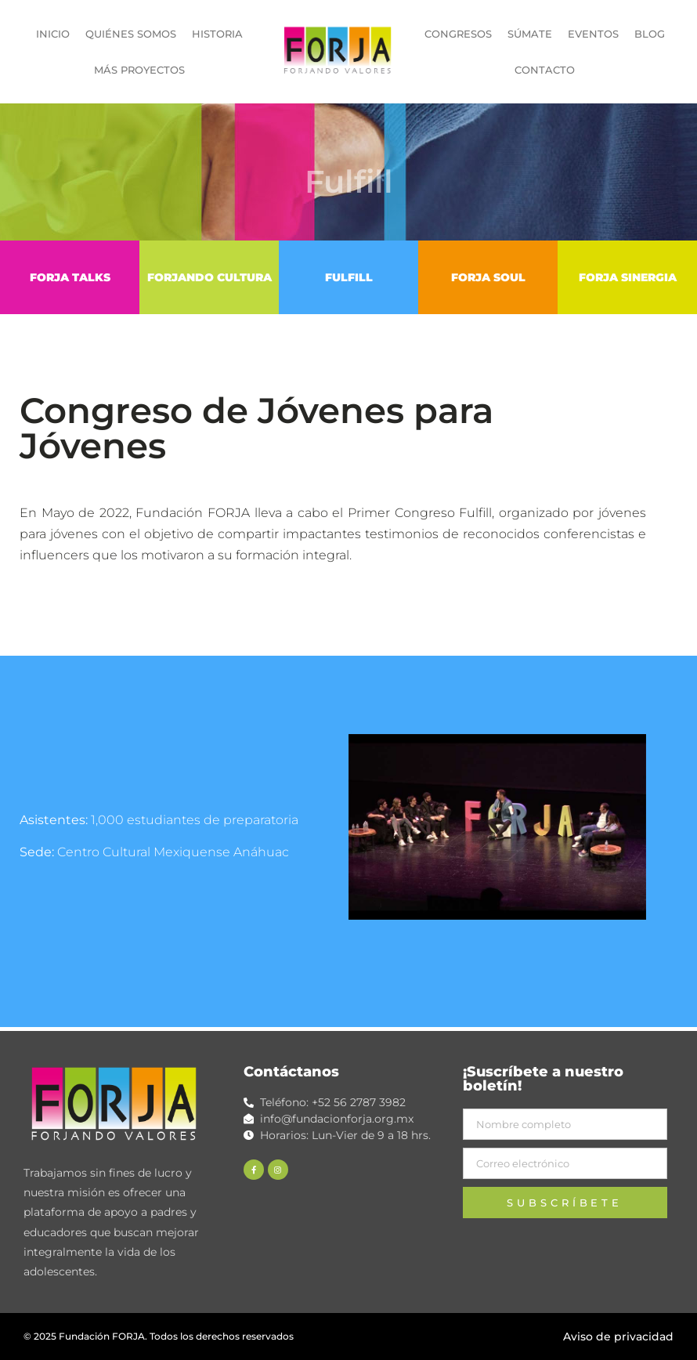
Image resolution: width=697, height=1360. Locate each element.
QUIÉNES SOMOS (130, 33)
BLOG (649, 33)
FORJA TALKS (70, 277)
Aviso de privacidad (618, 1336)
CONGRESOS (458, 33)
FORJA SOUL (488, 277)
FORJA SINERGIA (628, 277)
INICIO (53, 33)
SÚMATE (529, 33)
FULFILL (349, 277)
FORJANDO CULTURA (209, 277)
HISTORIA (217, 33)
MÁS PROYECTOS (139, 69)
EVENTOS (593, 33)
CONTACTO (545, 69)
